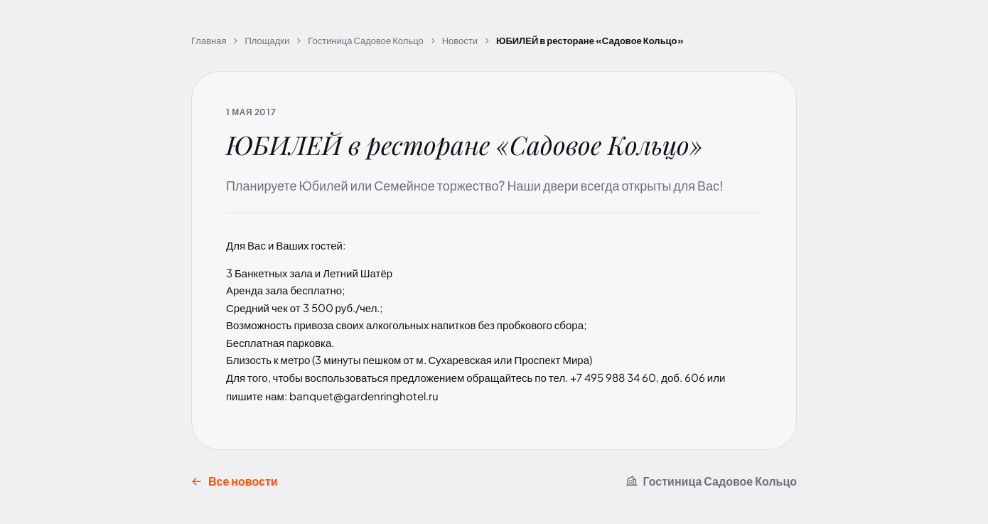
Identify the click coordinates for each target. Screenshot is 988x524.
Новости (460, 40)
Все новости (234, 481)
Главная (208, 40)
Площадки (267, 40)
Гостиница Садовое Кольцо (365, 40)
